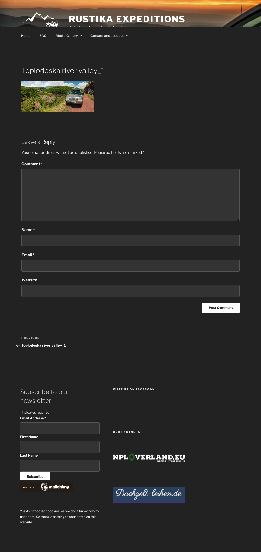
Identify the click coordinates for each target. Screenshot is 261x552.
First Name (29, 437)
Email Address (33, 418)
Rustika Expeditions (127, 19)
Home (25, 36)
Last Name (29, 455)
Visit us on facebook (134, 389)
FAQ (43, 36)
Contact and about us (109, 36)
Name (28, 229)
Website (29, 280)
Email (27, 255)
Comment (32, 164)
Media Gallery (69, 36)
